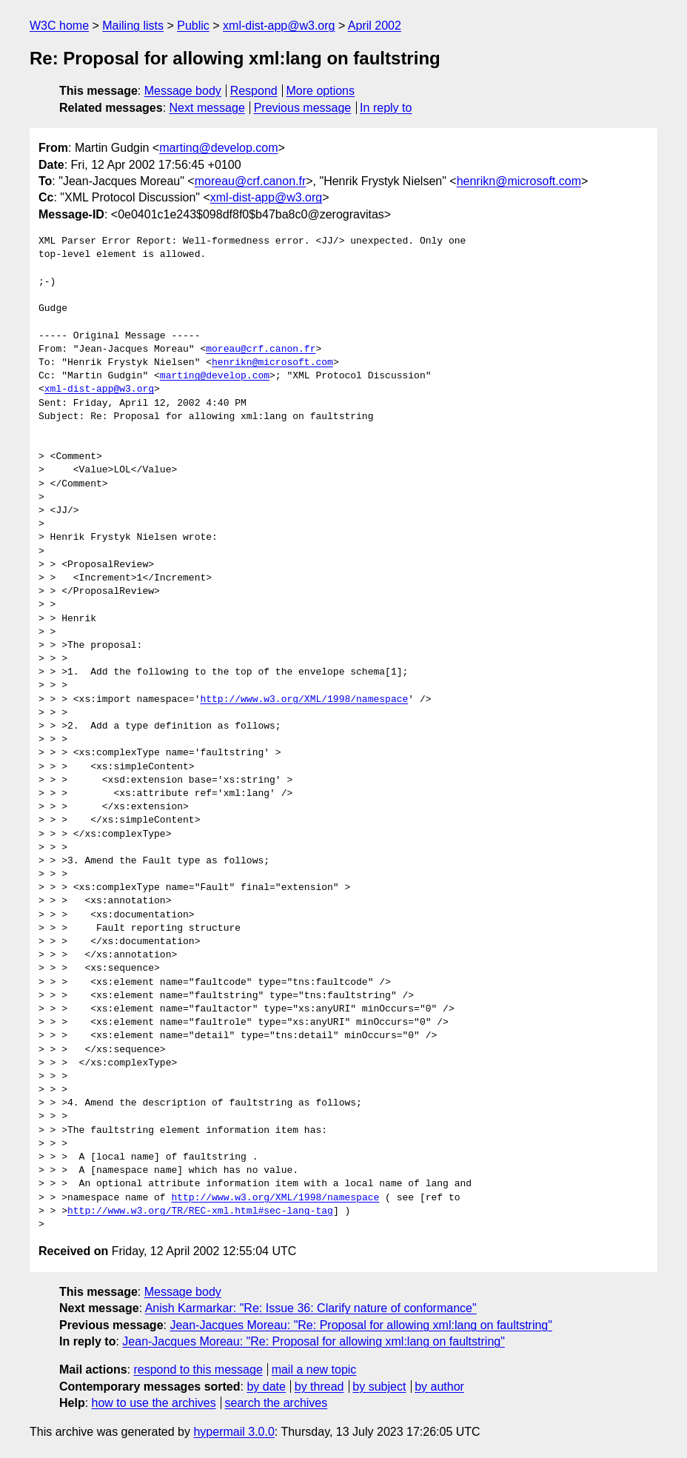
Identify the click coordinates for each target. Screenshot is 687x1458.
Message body (182, 90)
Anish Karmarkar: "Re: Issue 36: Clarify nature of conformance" (311, 1308)
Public (193, 25)
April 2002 (374, 25)
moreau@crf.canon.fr (250, 181)
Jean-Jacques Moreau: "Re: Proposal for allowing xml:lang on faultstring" (361, 1325)
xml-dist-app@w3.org (279, 25)
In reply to (386, 107)
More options (320, 90)
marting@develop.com (218, 147)
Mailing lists (133, 25)
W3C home (59, 25)
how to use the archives (154, 1403)
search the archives (276, 1403)
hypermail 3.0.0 (233, 1431)
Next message (207, 107)
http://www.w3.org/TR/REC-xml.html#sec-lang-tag (200, 1211)
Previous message (303, 107)
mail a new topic (314, 1369)
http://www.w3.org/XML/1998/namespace (304, 699)
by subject (379, 1386)
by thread (319, 1386)
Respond (254, 90)
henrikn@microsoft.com (519, 181)
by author (439, 1386)
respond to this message (197, 1369)
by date (266, 1386)
